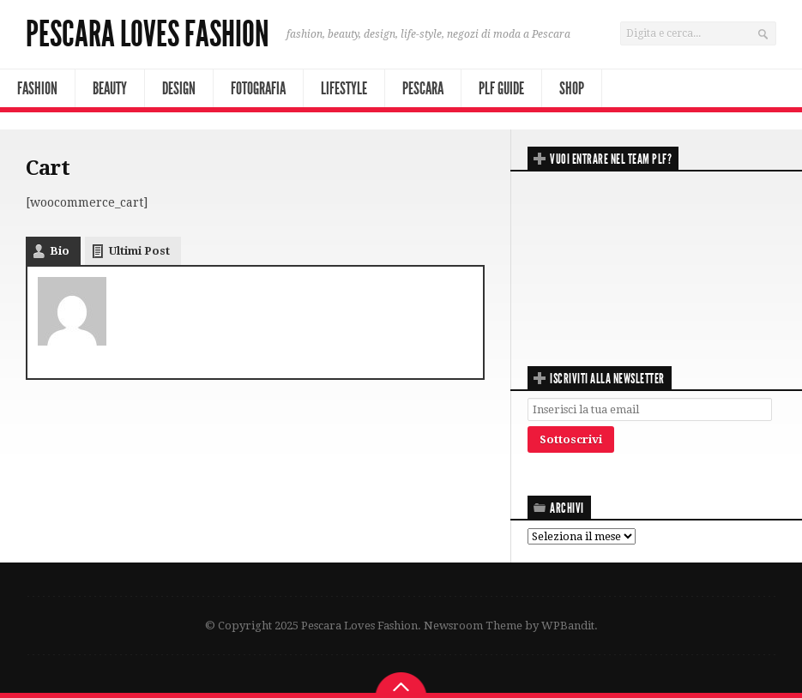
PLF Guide (501, 88)
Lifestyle (344, 88)
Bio (59, 250)
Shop (571, 88)
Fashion (37, 88)
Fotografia (258, 88)
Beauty (110, 88)
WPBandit (567, 625)
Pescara (422, 88)
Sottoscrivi (571, 439)
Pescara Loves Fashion (147, 34)
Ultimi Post (139, 250)
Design (179, 88)
